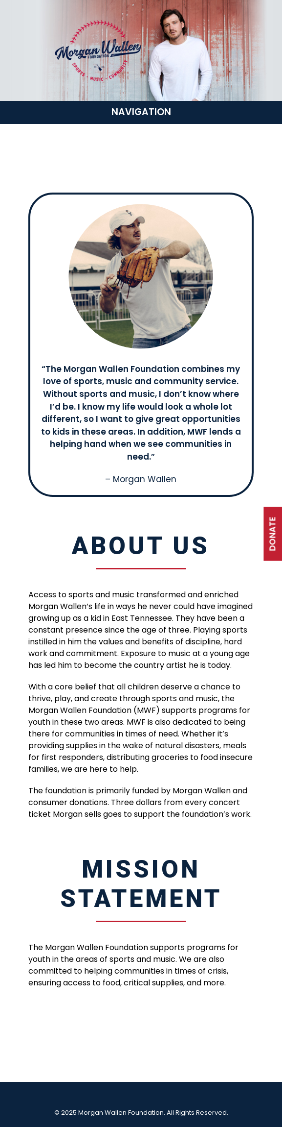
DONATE (272, 534)
